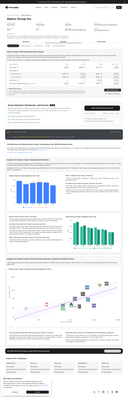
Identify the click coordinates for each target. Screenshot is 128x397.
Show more (65, 38)
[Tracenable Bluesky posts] (116, 392)
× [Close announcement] (124, 2)
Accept (37, 392)
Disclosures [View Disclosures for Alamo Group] (25, 41)
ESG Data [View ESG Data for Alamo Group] (63, 41)
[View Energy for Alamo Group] (47, 45)
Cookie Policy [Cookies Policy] (44, 385)
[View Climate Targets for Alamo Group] (26, 45)
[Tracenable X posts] (107, 392)
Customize (14, 392)
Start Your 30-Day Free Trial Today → (76, 2)
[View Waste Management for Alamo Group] (59, 45)
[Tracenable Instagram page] (103, 392)
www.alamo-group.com (102, 30)
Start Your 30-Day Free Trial (102, 108)
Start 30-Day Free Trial (112, 351)
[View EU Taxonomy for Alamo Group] (38, 45)
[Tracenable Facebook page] (99, 392)
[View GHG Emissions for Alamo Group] (13, 45)
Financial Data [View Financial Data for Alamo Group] (101, 41)
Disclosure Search (42, 149)
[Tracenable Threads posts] (112, 392)
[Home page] (12, 7)
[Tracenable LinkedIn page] (94, 392)
